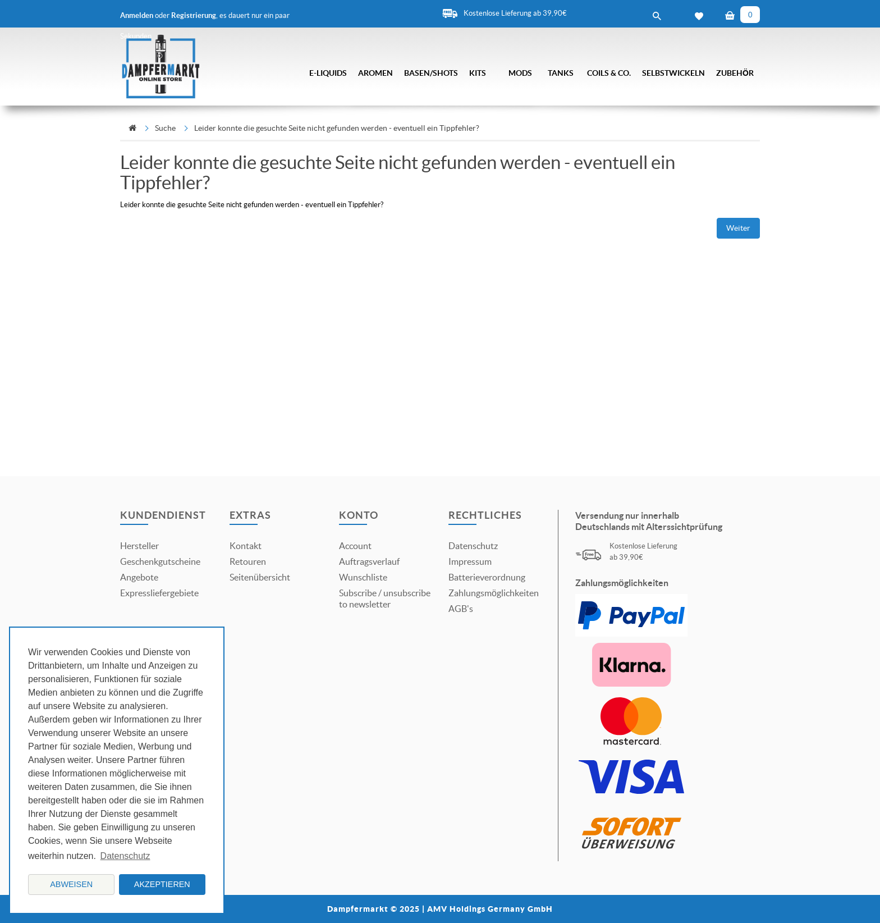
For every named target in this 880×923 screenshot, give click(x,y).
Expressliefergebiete (159, 593)
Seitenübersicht (260, 577)
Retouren (248, 561)
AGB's (460, 609)
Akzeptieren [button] (162, 884)
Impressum (470, 561)
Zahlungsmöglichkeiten (493, 593)
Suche (165, 128)
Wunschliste (363, 577)
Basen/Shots (431, 72)
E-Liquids (328, 72)
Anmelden (136, 15)
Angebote (139, 577)
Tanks (561, 72)
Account (355, 546)
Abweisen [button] (71, 884)
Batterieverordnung (486, 577)
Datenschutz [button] (125, 856)
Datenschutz (473, 546)
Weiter (738, 227)
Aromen (375, 72)
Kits (477, 72)
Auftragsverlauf (369, 561)
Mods (520, 72)
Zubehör (735, 72)
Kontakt (246, 546)
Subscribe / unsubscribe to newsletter (384, 598)
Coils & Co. (609, 72)
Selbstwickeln (673, 72)
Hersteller (139, 546)
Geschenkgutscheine (160, 561)
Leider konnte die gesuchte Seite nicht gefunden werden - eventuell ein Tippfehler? (336, 128)
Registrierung (193, 15)
